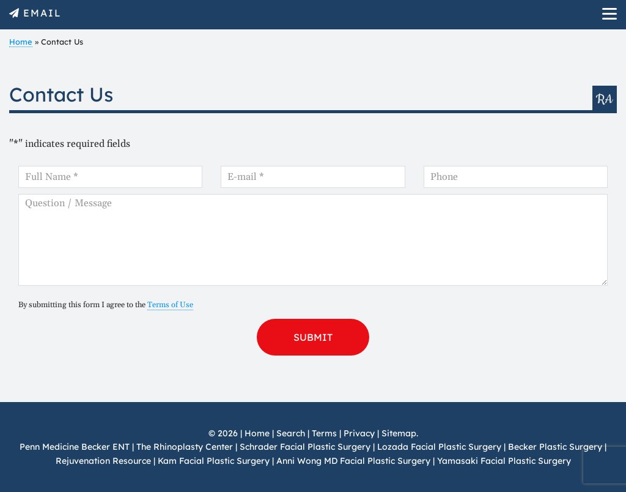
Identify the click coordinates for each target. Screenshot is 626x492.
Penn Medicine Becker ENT (75, 446)
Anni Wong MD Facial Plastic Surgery (353, 460)
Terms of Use (170, 305)
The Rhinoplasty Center (184, 446)
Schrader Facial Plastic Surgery (305, 446)
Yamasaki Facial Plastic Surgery (504, 460)
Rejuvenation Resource (104, 460)
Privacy (359, 433)
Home (20, 42)
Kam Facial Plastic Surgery (214, 460)
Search (290, 433)
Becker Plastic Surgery (556, 446)
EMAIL (42, 13)
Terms (324, 433)
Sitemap (398, 433)
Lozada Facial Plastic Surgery (439, 446)
